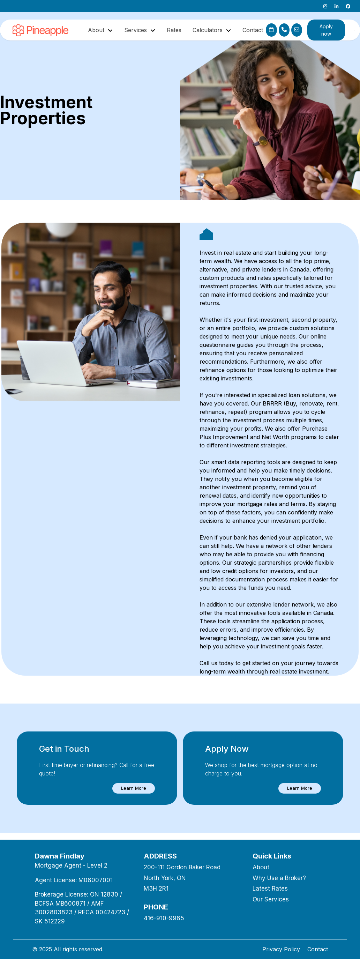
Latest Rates (270, 888)
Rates (174, 30)
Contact (252, 30)
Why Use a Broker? (279, 878)
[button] (133, 788)
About (261, 867)
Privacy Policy (281, 949)
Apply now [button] (326, 30)
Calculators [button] (208, 30)
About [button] (97, 30)
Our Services (271, 899)
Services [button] (136, 30)
